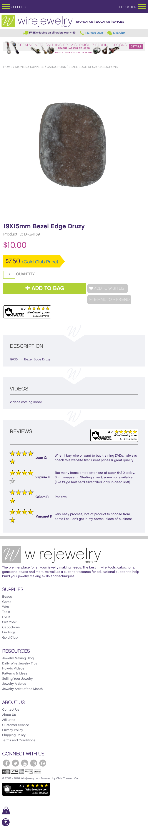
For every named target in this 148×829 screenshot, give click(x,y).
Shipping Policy (14, 735)
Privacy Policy (12, 730)
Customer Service (15, 725)
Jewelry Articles (14, 683)
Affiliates (8, 719)
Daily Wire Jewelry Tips (19, 663)
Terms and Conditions (18, 740)
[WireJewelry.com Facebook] (6, 763)
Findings (8, 632)
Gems (6, 602)
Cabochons (56, 67)
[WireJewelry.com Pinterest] (42, 763)
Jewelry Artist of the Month (22, 689)
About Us (9, 714)
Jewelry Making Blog (18, 658)
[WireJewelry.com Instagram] (33, 763)
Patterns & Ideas (14, 673)
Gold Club (10, 637)
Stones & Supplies (29, 67)
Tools (6, 612)
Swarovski (9, 622)
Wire (5, 607)
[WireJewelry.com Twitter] (15, 763)
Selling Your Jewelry (17, 678)
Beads (7, 596)
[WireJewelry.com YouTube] (24, 763)
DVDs (6, 617)
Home (7, 67)
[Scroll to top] (6, 825)
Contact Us (10, 709)
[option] (74, 144)
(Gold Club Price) (40, 262)
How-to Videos (13, 668)
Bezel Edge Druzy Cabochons (93, 67)
